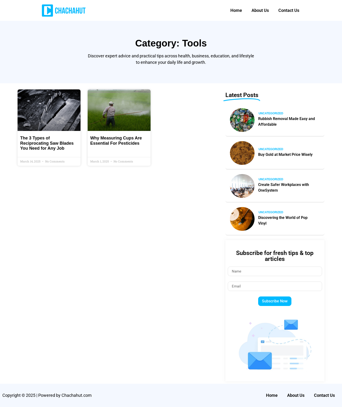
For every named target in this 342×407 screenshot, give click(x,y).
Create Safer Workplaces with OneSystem (283, 187)
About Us (260, 10)
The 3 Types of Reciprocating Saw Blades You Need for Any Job (47, 143)
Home (236, 10)
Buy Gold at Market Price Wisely (285, 154)
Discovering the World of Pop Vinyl (283, 220)
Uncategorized (271, 113)
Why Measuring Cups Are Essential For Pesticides (116, 141)
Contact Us (288, 10)
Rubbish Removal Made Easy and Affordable (286, 121)
